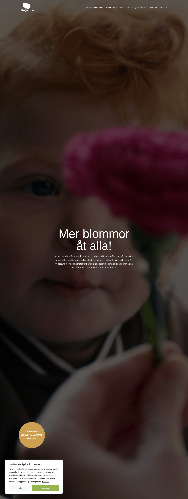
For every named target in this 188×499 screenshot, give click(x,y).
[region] (34, 477)
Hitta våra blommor (94, 7)
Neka (20, 488)
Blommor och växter (115, 7)
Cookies (45, 482)
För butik (163, 7)
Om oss (129, 7)
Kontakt (153, 7)
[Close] (59, 462)
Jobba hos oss (141, 7)
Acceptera (46, 488)
